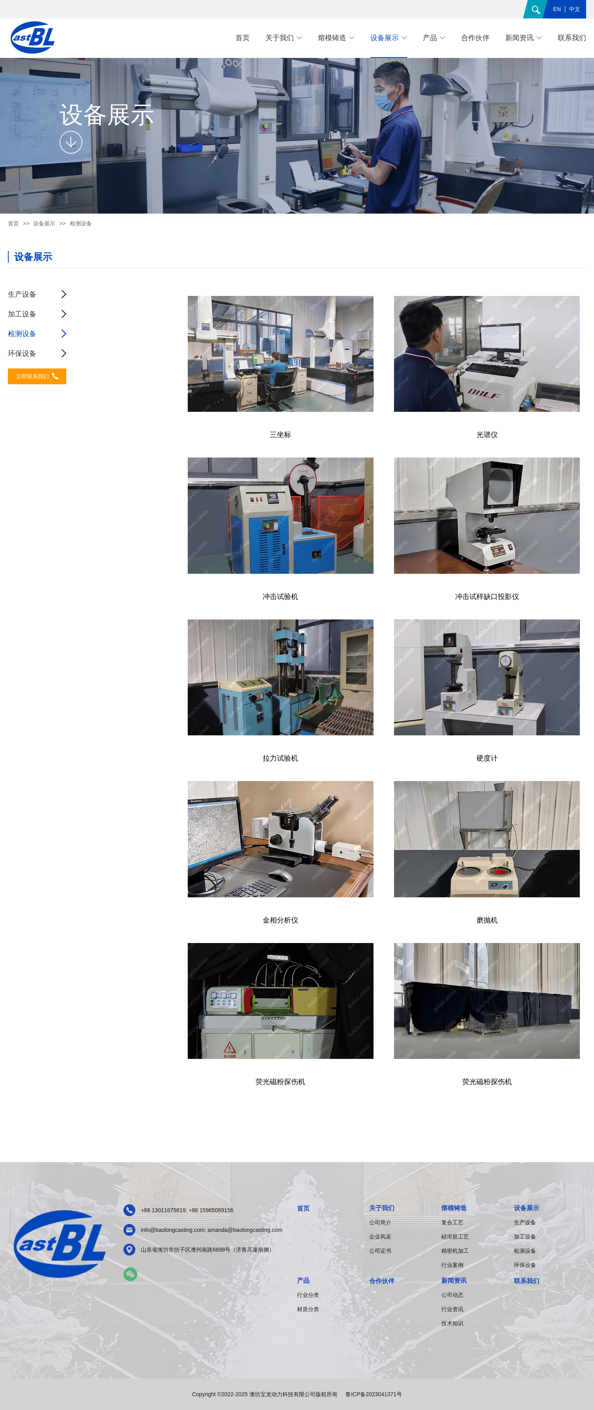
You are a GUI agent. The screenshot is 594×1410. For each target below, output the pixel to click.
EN (557, 9)
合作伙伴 (381, 1281)
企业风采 (380, 1236)
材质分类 (308, 1309)
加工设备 (22, 314)
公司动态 (452, 1295)
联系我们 (526, 1281)
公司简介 (380, 1222)
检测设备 (22, 334)
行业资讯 (452, 1309)
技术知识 (452, 1323)
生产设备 (22, 294)
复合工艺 (452, 1222)
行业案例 (452, 1265)
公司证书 (380, 1251)
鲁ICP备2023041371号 (374, 1394)
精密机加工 (455, 1251)
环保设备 (22, 353)
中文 (574, 9)
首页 (13, 223)
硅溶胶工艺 (455, 1236)
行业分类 (308, 1295)
